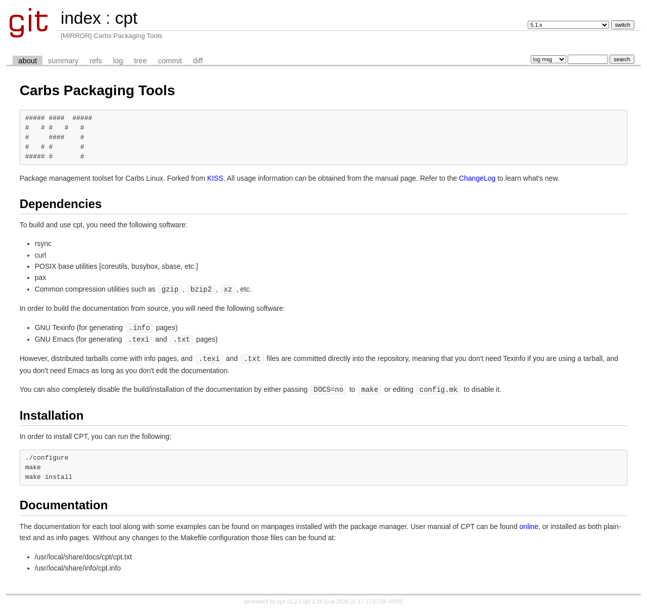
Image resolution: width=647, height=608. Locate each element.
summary (63, 61)
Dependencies (61, 204)
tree (140, 61)
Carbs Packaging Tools (97, 90)
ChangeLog (477, 178)
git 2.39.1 (316, 599)
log (118, 61)
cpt (126, 18)
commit (170, 61)
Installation (52, 413)
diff (198, 61)
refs (95, 61)
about (27, 61)
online (529, 524)
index (81, 18)
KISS (215, 178)
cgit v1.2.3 (289, 599)
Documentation (64, 502)
